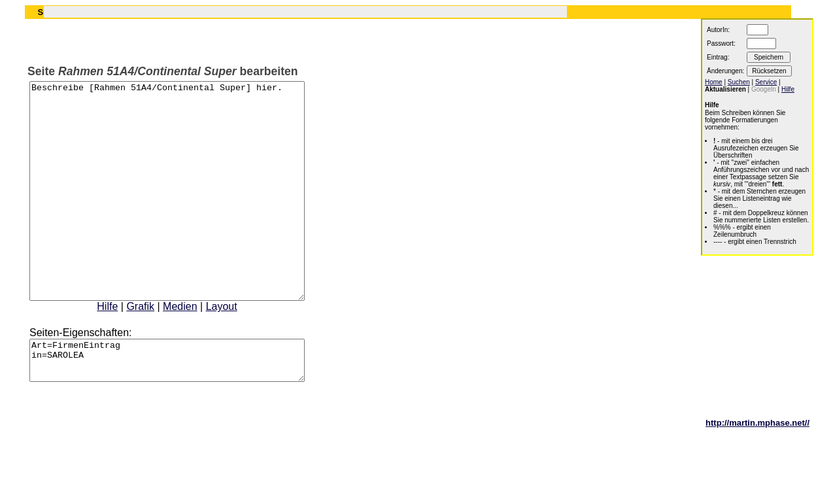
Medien (196, 349)
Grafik (157, 349)
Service (766, 82)
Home (713, 82)
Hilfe (123, 349)
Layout (238, 349)
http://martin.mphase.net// (757, 474)
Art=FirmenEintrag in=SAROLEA (183, 407)
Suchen (739, 82)
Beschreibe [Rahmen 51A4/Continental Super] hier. (183, 212)
